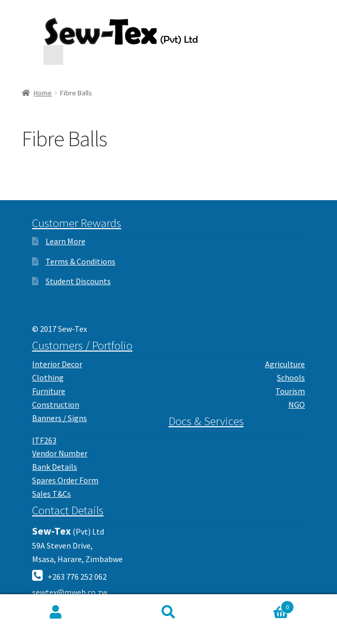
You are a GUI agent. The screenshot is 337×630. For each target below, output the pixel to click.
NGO (296, 404)
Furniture (48, 391)
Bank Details (54, 466)
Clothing (48, 377)
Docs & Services (206, 421)
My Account (56, 612)
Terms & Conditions (80, 261)
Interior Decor (57, 364)
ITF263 (44, 440)
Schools (291, 377)
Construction (55, 404)
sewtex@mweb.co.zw (69, 592)
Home (43, 92)
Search (168, 612)
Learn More (65, 241)
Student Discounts (78, 281)
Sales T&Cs (51, 493)
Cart (259, 605)
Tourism (290, 391)
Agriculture (285, 364)
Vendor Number (59, 453)
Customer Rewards (76, 223)
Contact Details (68, 510)
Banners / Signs (59, 418)
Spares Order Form (65, 480)
